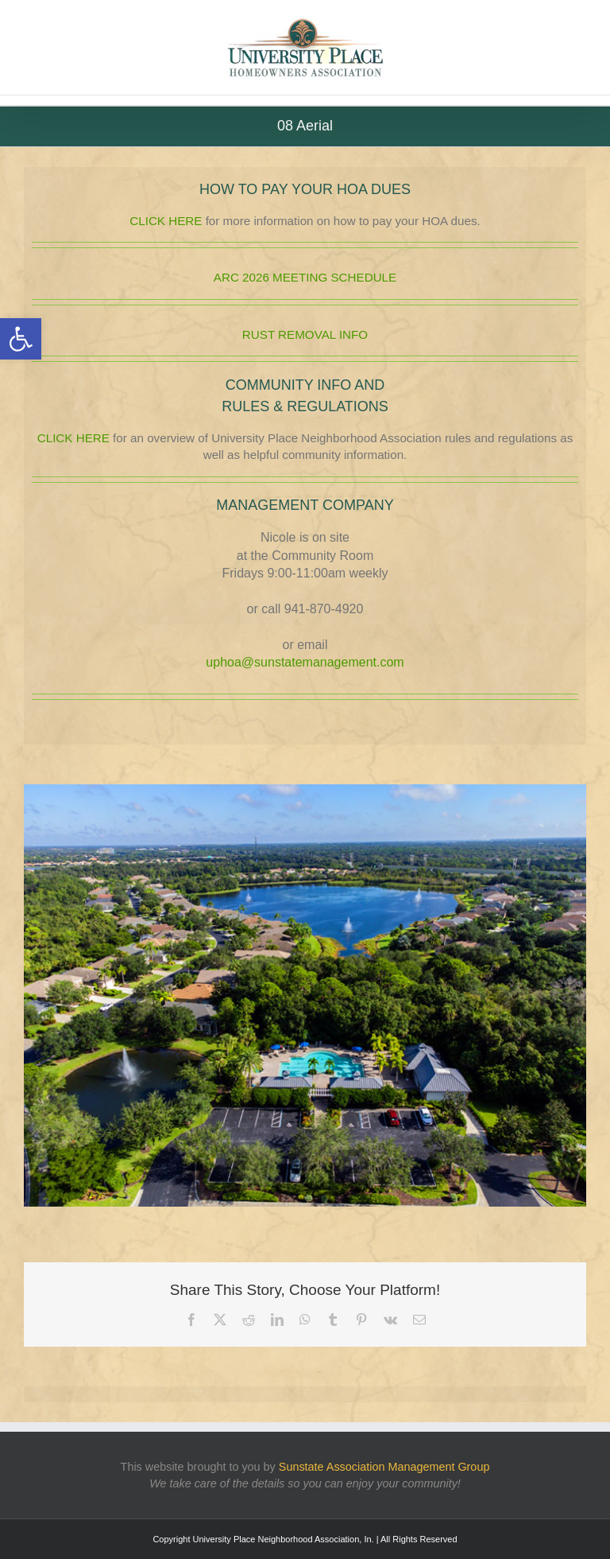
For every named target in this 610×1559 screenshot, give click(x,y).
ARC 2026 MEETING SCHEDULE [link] (305, 277)
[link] (20, 339)
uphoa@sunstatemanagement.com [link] (304, 662)
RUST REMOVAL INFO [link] (305, 334)
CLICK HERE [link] (165, 220)
